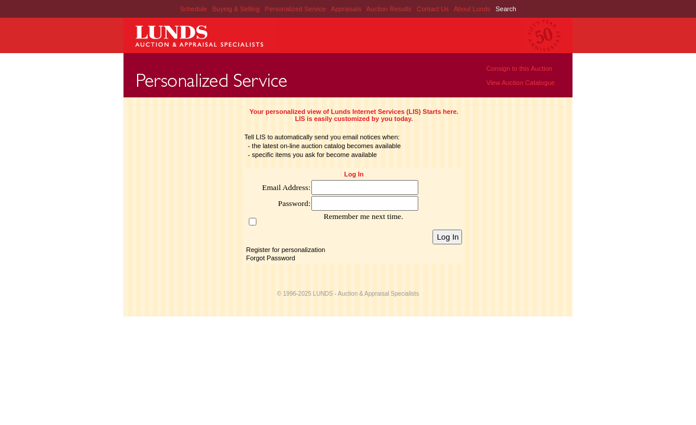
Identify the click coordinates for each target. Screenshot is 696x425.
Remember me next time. (364, 216)
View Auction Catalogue (520, 82)
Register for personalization (286, 249)
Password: (294, 203)
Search (506, 8)
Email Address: (286, 187)
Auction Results (389, 8)
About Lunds (473, 8)
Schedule (193, 8)
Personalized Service (296, 8)
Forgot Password (270, 257)
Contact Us (432, 8)
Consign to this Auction (519, 68)
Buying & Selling (236, 8)
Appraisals (347, 8)
